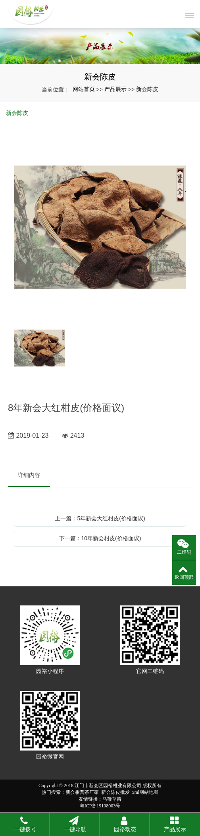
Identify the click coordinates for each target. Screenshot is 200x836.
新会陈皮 (147, 89)
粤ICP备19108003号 (100, 806)
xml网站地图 (145, 792)
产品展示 (115, 89)
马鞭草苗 (111, 799)
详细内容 (29, 475)
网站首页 (84, 89)
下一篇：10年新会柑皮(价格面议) (100, 538)
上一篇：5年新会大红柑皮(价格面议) (100, 518)
